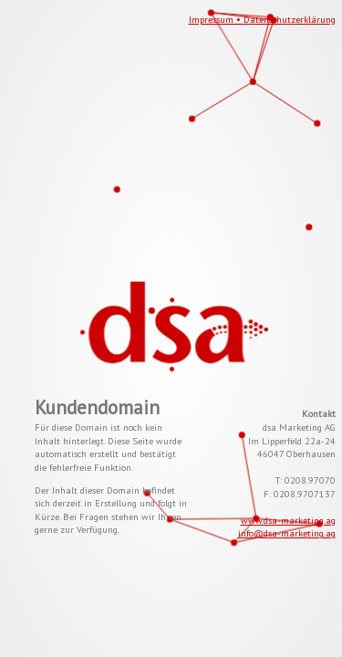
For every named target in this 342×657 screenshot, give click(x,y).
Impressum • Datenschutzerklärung (262, 19)
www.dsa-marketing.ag (288, 520)
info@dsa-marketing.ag (287, 533)
